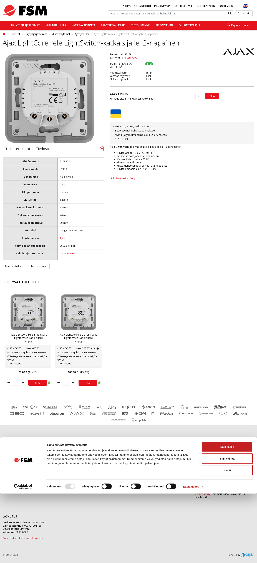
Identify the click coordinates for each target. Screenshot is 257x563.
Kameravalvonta (83, 25)
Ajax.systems (67, 253)
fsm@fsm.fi (157, 468)
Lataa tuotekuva (37, 266)
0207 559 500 (148, 449)
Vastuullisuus (73, 468)
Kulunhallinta (56, 25)
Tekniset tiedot (17, 148)
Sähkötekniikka (189, 25)
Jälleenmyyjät (163, 5)
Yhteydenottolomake (142, 474)
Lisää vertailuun (14, 266)
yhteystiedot (181, 480)
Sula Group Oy (202, 494)
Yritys (127, 5)
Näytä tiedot (191, 555)
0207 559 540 (221, 478)
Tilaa (212, 96)
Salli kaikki (227, 516)
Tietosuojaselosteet (14, 472)
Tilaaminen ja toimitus (15, 455)
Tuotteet (15, 34)
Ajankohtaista (11, 463)
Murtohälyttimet (61, 34)
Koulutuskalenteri (13, 459)
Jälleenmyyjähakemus (78, 459)
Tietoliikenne (140, 25)
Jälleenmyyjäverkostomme (18, 450)
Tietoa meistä (74, 455)
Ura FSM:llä (72, 463)
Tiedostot (44, 148)
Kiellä (227, 539)
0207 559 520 (221, 459)
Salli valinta (227, 527)
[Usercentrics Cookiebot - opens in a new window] (23, 556)
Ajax (62, 238)
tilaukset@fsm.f (176, 462)
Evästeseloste (11, 468)
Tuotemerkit (226, 5)
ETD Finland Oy (202, 487)
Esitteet (180, 5)
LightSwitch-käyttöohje (123, 178)
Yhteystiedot (142, 5)
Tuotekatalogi (206, 5)
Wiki (190, 5)
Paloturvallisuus (113, 25)
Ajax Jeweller (82, 34)
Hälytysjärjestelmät (25, 25)
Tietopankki (9, 477)
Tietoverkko (164, 25)
